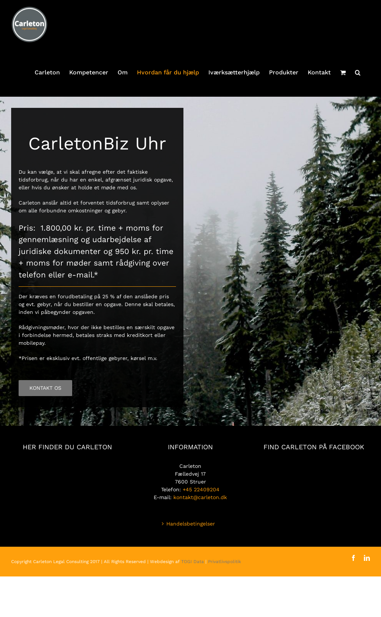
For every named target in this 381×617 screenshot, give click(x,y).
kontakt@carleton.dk (200, 497)
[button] (358, 72)
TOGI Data (192, 561)
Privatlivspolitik (224, 561)
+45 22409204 (201, 489)
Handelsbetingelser (190, 524)
